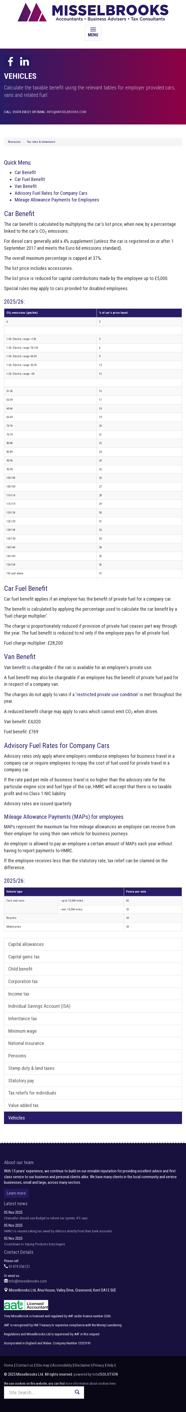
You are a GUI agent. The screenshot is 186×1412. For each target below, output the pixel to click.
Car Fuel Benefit (30, 179)
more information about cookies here (90, 1383)
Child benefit (20, 969)
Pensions (17, 1055)
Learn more (16, 1193)
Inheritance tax (22, 1018)
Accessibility (62, 1365)
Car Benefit (25, 172)
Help (110, 1365)
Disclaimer (82, 1365)
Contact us (24, 1365)
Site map (42, 1365)
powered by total (96, 1374)
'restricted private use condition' (107, 694)
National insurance (26, 1043)
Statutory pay (21, 1080)
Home (8, 1365)
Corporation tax (23, 981)
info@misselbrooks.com (66, 112)
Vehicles (16, 1118)
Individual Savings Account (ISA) (39, 1006)
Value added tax (23, 1105)
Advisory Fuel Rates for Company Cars (51, 193)
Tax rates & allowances (41, 142)
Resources (14, 142)
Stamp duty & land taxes (31, 1068)
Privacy (98, 1365)
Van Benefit (26, 186)
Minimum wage (22, 1031)
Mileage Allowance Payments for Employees (57, 200)
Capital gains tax (24, 956)
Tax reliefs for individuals (32, 1093)
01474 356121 (19, 1266)
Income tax (18, 994)
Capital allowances (26, 944)
